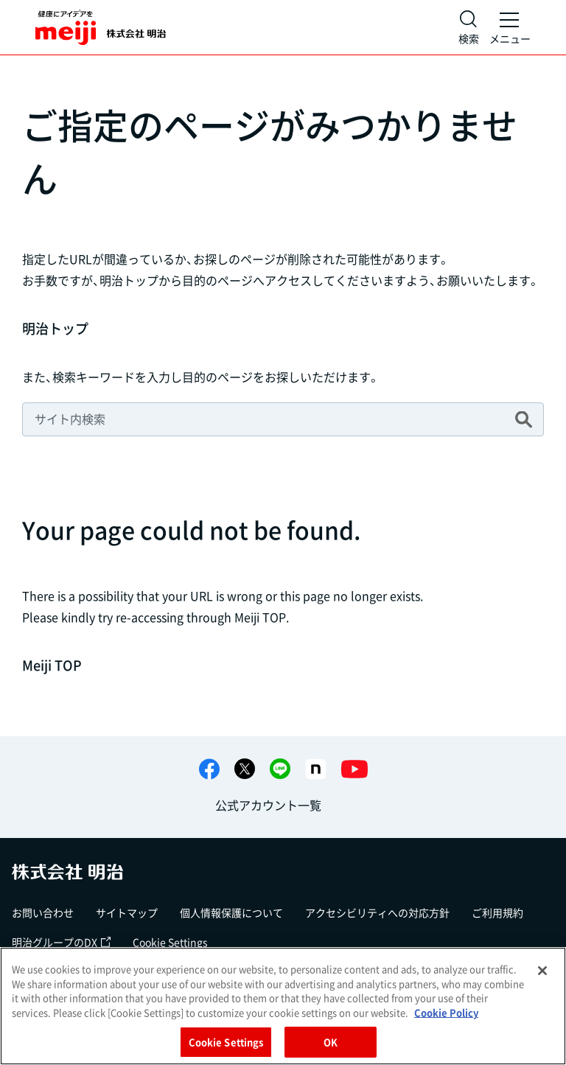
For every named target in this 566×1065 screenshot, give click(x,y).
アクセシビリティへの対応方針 (377, 912)
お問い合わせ (43, 912)
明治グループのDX (61, 942)
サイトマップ (127, 912)
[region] (283, 1006)
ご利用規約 (497, 912)
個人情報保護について (231, 912)
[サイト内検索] (468, 27)
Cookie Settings (170, 942)
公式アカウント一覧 (268, 805)
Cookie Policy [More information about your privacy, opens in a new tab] (446, 1012)
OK (331, 1042)
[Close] (542, 970)
